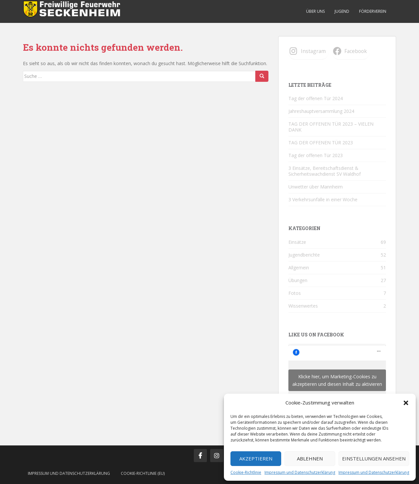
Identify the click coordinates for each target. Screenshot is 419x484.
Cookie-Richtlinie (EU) (143, 473)
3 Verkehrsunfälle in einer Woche (322, 199)
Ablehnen (310, 458)
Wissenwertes (303, 306)
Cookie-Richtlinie (245, 472)
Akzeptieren (255, 458)
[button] (406, 403)
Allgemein (298, 267)
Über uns (315, 11)
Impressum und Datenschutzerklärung (299, 472)
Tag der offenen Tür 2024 (315, 98)
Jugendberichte (304, 255)
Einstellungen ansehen (374, 458)
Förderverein (372, 11)
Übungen (297, 280)
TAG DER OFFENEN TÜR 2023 (320, 142)
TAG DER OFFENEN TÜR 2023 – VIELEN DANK (330, 127)
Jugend (342, 11)
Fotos (294, 293)
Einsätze (297, 242)
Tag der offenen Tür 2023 (315, 155)
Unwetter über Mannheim (315, 187)
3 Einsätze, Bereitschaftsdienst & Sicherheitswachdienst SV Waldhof (324, 171)
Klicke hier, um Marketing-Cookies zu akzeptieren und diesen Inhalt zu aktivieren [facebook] (337, 380)
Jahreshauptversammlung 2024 (321, 111)
